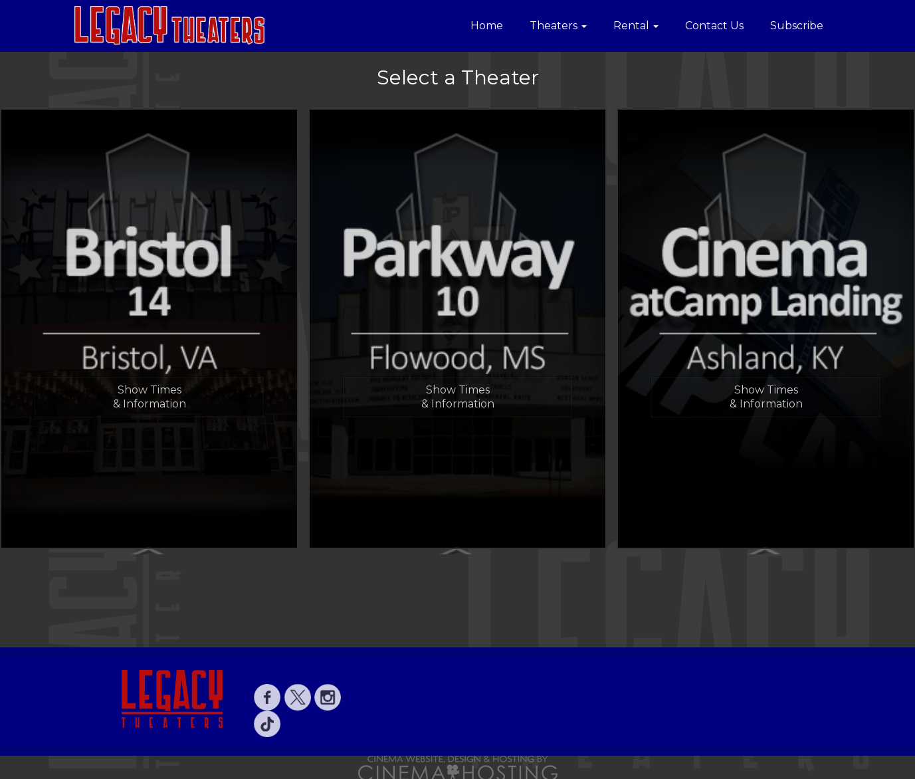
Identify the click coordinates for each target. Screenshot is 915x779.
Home (486, 25)
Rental (636, 25)
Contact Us (714, 25)
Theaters (558, 25)
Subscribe (796, 25)
